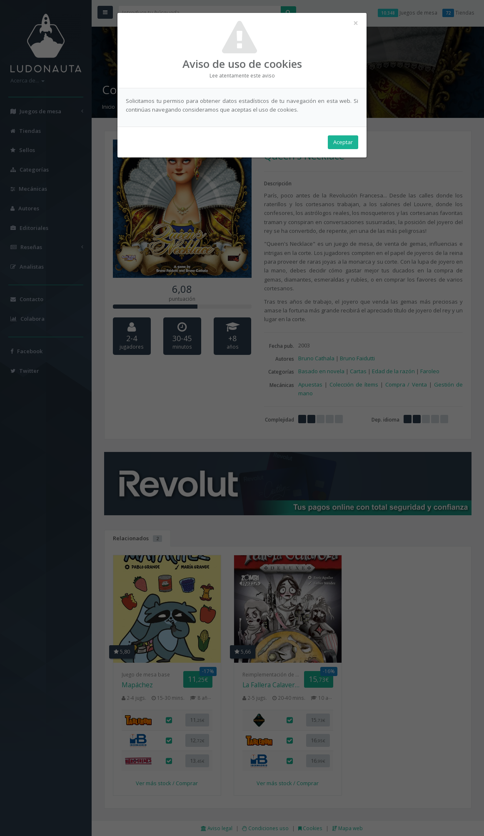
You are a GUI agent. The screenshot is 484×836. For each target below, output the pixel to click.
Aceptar (343, 142)
